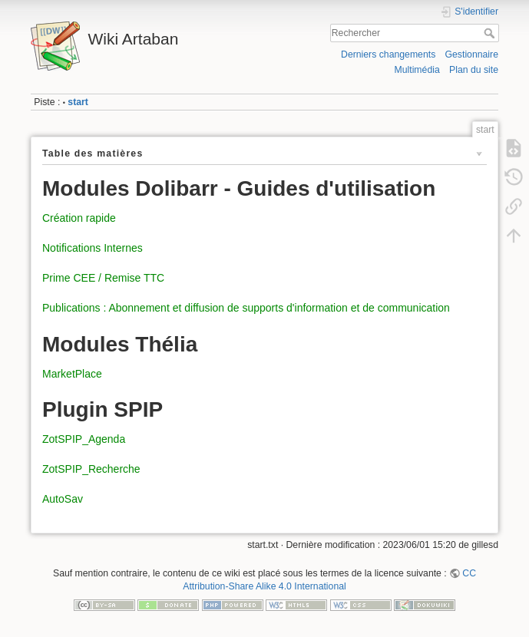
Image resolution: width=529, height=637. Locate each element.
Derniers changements (388, 54)
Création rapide (79, 218)
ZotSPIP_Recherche (91, 469)
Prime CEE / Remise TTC (103, 278)
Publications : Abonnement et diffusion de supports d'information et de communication (246, 308)
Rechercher (491, 33)
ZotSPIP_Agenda (83, 439)
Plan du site (473, 69)
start (78, 102)
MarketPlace (72, 374)
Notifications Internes (92, 248)
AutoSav (62, 499)
